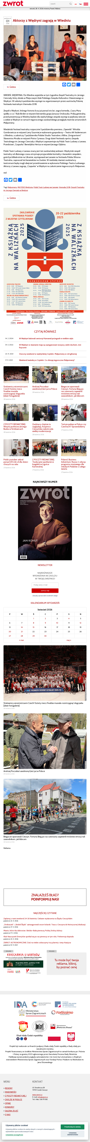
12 (80, 623)
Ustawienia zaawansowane (72, 1134)
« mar (21, 640)
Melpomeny (12, 187)
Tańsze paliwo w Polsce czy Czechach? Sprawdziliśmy (73, 425)
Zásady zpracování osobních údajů (45, 596)
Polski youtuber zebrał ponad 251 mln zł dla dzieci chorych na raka (16, 462)
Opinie (8, 1103)
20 (10, 631)
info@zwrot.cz (43, 1097)
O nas (7, 1114)
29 (33, 636)
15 (33, 627)
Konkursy (9, 1107)
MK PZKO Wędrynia (25, 187)
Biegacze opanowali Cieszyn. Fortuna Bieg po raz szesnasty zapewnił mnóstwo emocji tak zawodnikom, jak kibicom (72, 391)
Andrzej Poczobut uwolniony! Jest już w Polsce (44, 387)
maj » (69, 640)
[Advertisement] (45, 866)
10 (57, 623)
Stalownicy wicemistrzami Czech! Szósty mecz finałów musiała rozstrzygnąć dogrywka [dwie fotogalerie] (16, 391)
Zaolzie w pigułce (13, 1099)
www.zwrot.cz (37, 1095)
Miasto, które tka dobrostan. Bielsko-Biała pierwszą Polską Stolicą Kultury (33, 930)
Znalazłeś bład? (45, 897)
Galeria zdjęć (11, 1111)
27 (10, 636)
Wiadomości (10, 1092)
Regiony (9, 1088)
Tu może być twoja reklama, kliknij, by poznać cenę (66, 963)
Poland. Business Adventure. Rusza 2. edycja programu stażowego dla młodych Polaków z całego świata (73, 464)
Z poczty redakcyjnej (15, 1096)
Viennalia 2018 (64, 187)
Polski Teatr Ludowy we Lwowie (46, 187)
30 (45, 636)
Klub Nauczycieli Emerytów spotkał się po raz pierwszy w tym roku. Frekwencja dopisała (39, 936)
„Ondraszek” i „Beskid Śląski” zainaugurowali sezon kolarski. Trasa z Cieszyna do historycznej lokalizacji (44, 924)
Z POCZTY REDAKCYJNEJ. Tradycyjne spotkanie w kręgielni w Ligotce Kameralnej (43, 463)
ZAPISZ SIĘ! (45, 591)
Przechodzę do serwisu (72, 1127)
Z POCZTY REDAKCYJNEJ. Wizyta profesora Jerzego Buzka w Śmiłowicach (15, 426)
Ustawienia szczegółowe (14, 1135)
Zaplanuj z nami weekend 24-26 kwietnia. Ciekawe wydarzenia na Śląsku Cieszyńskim (38, 918)
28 (22, 636)
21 (22, 631)
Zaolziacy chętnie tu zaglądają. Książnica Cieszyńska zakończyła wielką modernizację (42, 428)
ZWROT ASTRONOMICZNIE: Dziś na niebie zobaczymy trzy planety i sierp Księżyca (37, 942)
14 (22, 627)
